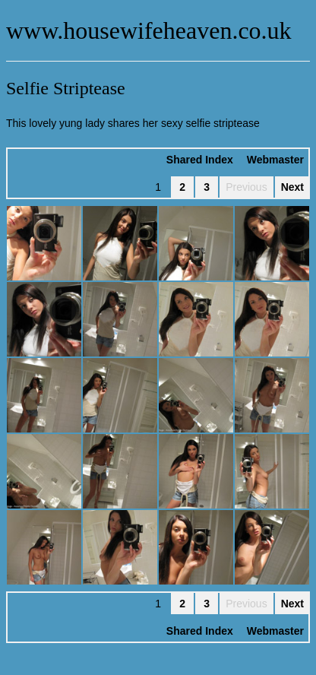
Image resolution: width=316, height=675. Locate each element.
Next (292, 187)
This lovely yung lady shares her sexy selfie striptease (133, 123)
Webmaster (275, 160)
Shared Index (199, 160)
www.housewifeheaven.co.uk (149, 30)
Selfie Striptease (65, 88)
